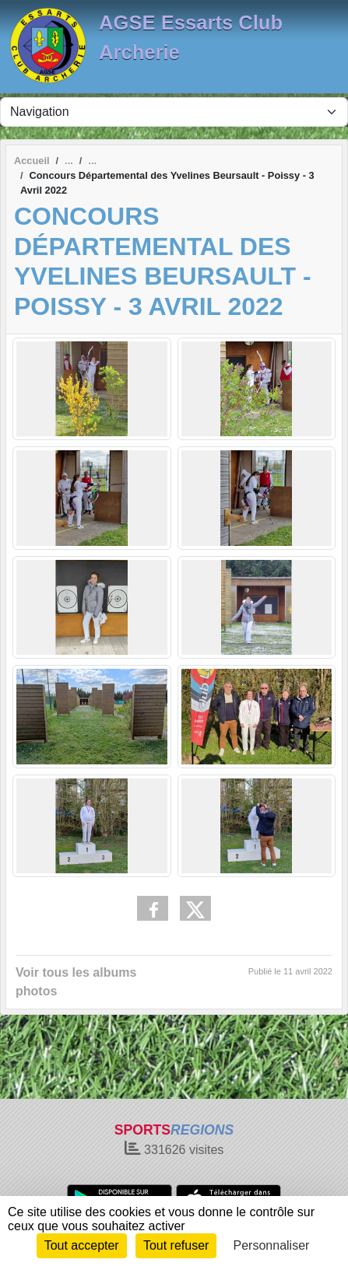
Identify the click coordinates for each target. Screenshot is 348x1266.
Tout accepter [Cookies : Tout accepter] (81, 1245)
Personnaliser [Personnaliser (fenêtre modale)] (272, 1245)
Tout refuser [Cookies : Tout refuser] (176, 1245)
